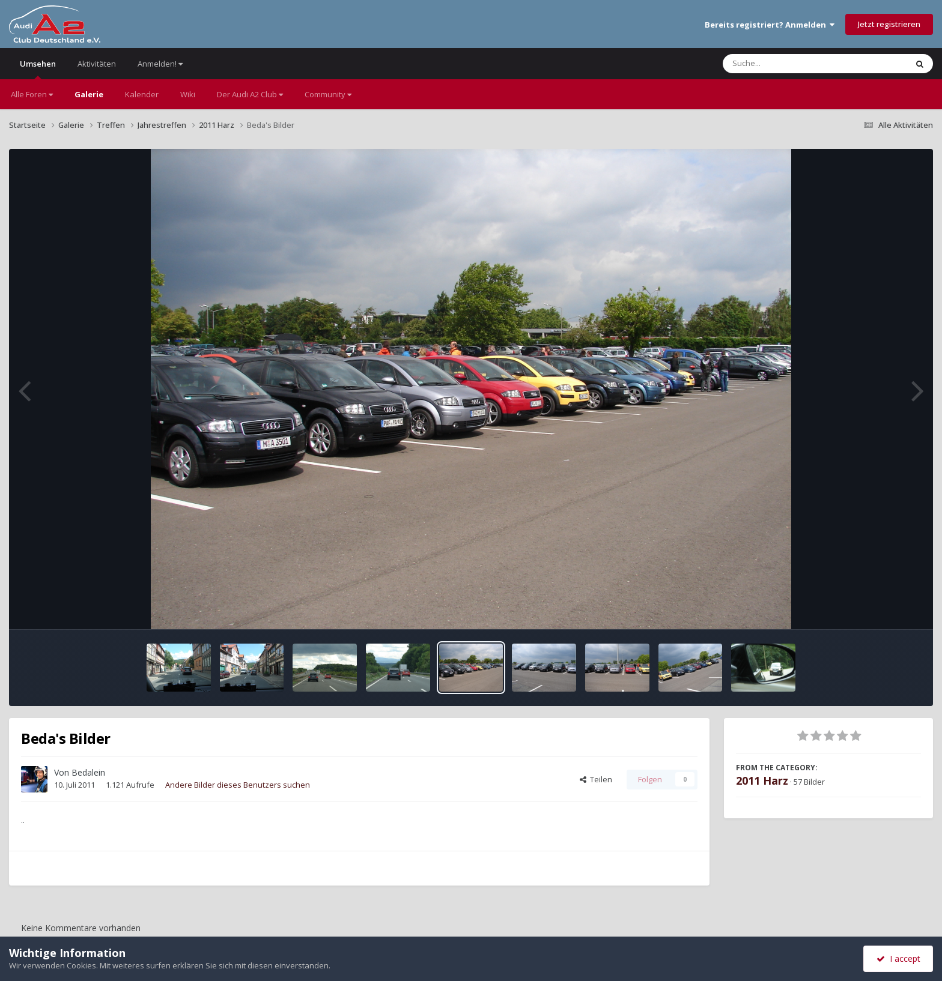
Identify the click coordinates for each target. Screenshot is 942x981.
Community (328, 94)
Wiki (187, 94)
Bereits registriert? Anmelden (769, 24)
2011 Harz (762, 780)
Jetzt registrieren (889, 24)
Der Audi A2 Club (250, 94)
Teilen (596, 779)
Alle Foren (32, 94)
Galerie (88, 94)
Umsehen (38, 68)
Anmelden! (160, 63)
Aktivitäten (96, 63)
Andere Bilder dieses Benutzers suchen (237, 784)
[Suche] (790, 63)
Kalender (142, 94)
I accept (898, 958)
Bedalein (88, 772)
